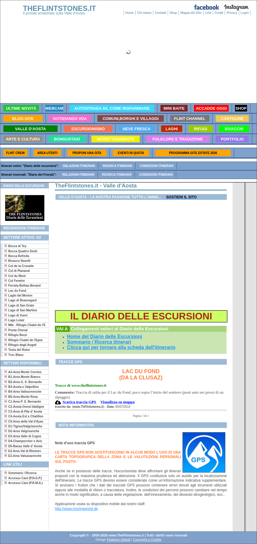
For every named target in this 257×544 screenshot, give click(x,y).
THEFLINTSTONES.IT (59, 8)
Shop (173, 12)
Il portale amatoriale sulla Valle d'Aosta (54, 13)
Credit (218, 12)
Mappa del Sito (191, 12)
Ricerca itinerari (117, 166)
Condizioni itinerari (156, 166)
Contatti (160, 12)
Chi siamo (144, 12)
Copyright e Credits (147, 539)
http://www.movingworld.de (76, 509)
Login (245, 12)
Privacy (232, 12)
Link (208, 12)
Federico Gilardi (118, 539)
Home (129, 12)
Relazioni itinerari (79, 166)
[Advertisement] (22, 508)
